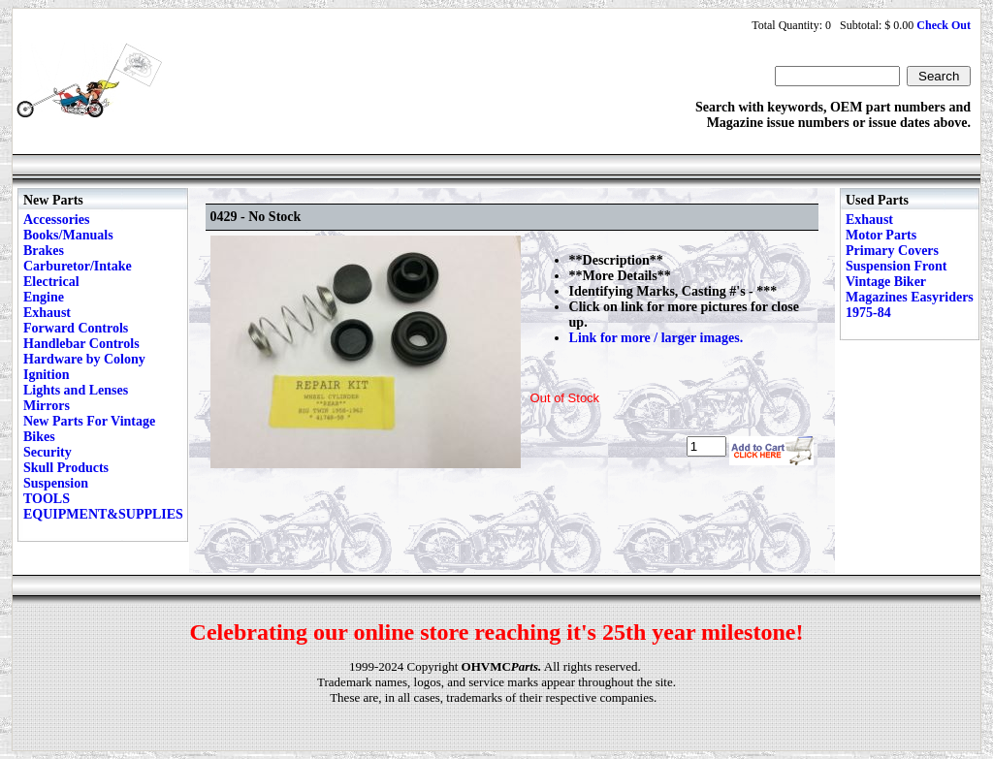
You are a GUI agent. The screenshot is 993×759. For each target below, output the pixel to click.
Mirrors (46, 405)
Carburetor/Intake (77, 266)
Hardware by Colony (84, 359)
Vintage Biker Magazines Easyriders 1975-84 (910, 297)
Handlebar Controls (81, 343)
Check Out (943, 25)
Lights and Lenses (75, 390)
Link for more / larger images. (656, 338)
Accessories (56, 219)
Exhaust (47, 312)
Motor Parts (881, 235)
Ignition (46, 374)
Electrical (51, 281)
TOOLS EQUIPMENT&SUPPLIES (103, 506)
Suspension (55, 483)
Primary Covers (892, 250)
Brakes (43, 250)
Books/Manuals (68, 235)
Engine (43, 297)
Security (47, 452)
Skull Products (66, 467)
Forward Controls (75, 328)
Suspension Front (896, 266)
